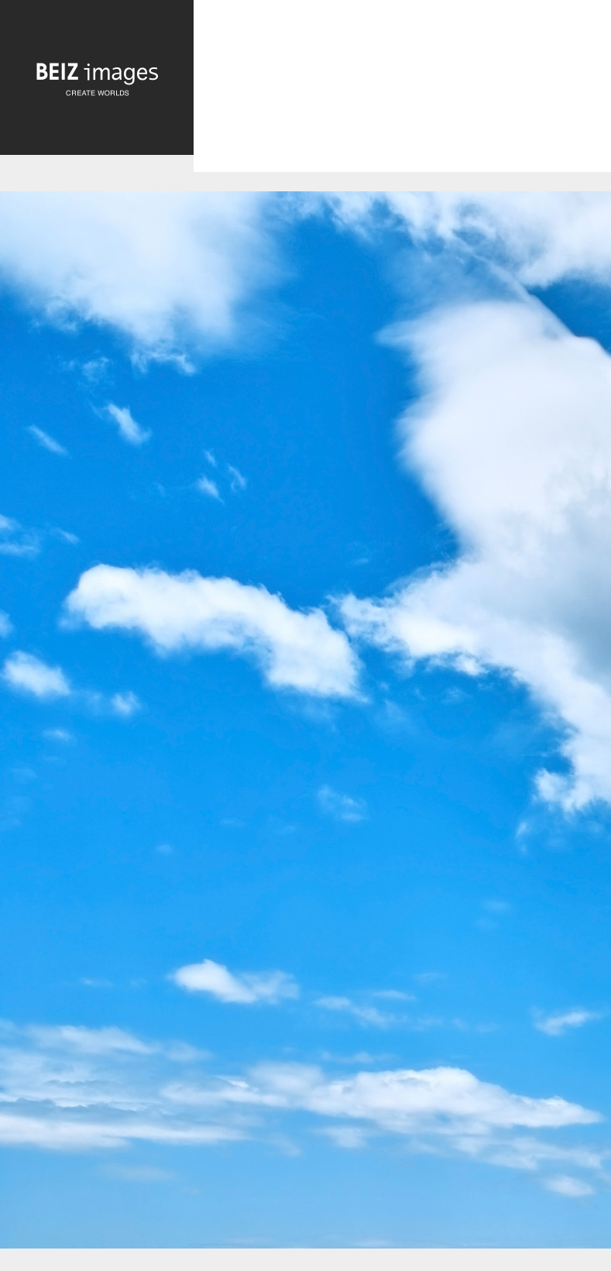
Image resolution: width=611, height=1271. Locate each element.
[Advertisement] (402, 99)
